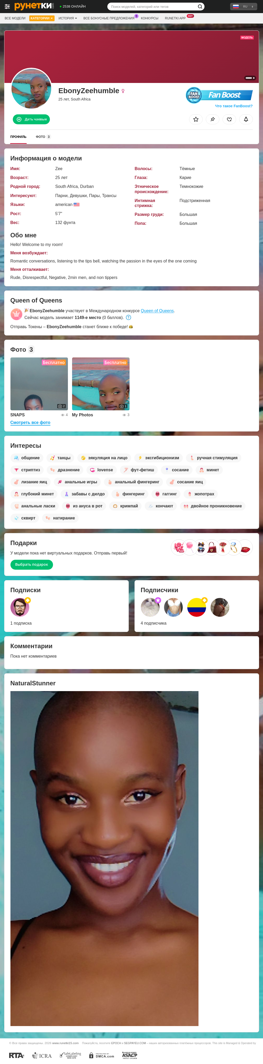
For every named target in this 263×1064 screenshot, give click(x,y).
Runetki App (176, 17)
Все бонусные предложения (110, 17)
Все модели (15, 18)
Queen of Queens (157, 311)
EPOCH (116, 1043)
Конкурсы (150, 18)
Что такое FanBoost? (234, 106)
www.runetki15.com (65, 1043)
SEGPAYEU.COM (135, 1043)
